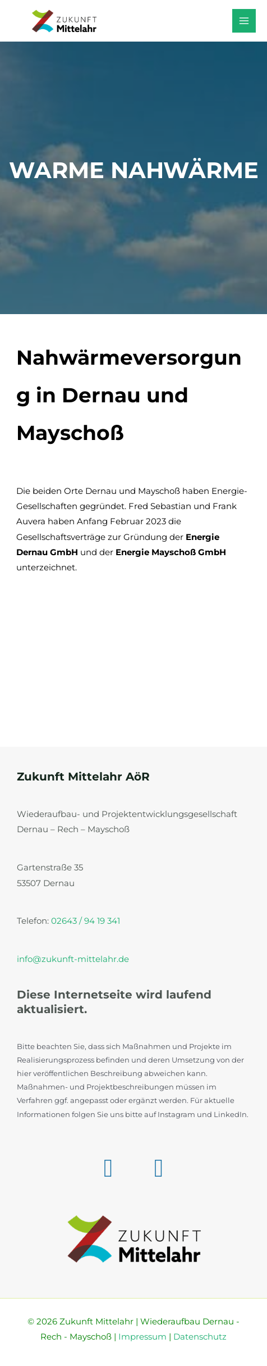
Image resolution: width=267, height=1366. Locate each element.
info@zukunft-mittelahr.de (73, 959)
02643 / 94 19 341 (85, 921)
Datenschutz (200, 1337)
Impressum (142, 1337)
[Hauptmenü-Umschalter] (244, 21)
